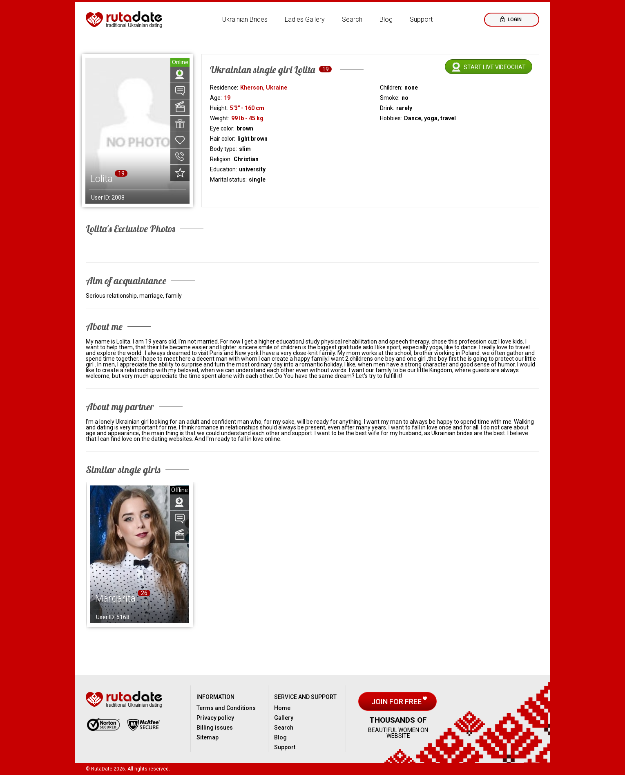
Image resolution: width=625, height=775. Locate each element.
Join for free (397, 701)
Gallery (283, 717)
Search (352, 19)
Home (282, 708)
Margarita (115, 598)
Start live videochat (495, 67)
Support (421, 19)
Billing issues (214, 727)
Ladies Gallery (305, 19)
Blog (386, 19)
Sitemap (207, 737)
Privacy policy (215, 717)
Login (514, 19)
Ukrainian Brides (245, 19)
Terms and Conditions (226, 708)
